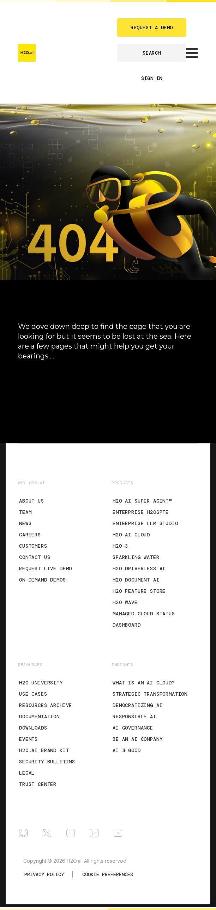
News (25, 523)
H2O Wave (125, 602)
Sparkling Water (136, 557)
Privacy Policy (44, 874)
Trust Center (37, 784)
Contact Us (34, 557)
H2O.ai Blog (34, 399)
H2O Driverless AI (139, 568)
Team (25, 512)
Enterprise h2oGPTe (141, 512)
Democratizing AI (137, 705)
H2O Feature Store (139, 591)
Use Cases (33, 694)
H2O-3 (120, 546)
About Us (31, 501)
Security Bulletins (47, 761)
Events (28, 739)
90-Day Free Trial (41, 374)
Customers (33, 546)
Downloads (33, 728)
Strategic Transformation (150, 694)
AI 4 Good (127, 750)
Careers (30, 534)
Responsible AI (134, 716)
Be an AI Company (137, 739)
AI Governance (133, 728)
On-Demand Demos (42, 580)
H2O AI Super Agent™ (142, 501)
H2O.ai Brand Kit (44, 750)
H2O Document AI (136, 580)
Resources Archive (45, 705)
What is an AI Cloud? (144, 683)
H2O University (41, 683)
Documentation (39, 412)
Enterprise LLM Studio (145, 523)
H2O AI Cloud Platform (48, 387)
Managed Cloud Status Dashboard (144, 619)
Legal (27, 773)
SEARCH (152, 53)
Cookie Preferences (107, 874)
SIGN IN (151, 78)
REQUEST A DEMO (152, 27)
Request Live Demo (45, 568)
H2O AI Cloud (131, 534)
